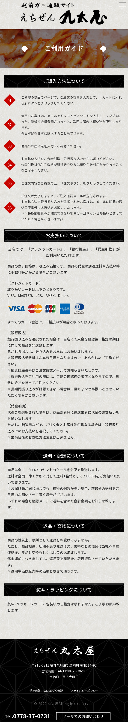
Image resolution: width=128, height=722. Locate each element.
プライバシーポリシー (84, 690)
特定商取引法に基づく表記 (46, 690)
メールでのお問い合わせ (83, 716)
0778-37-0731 (31, 716)
